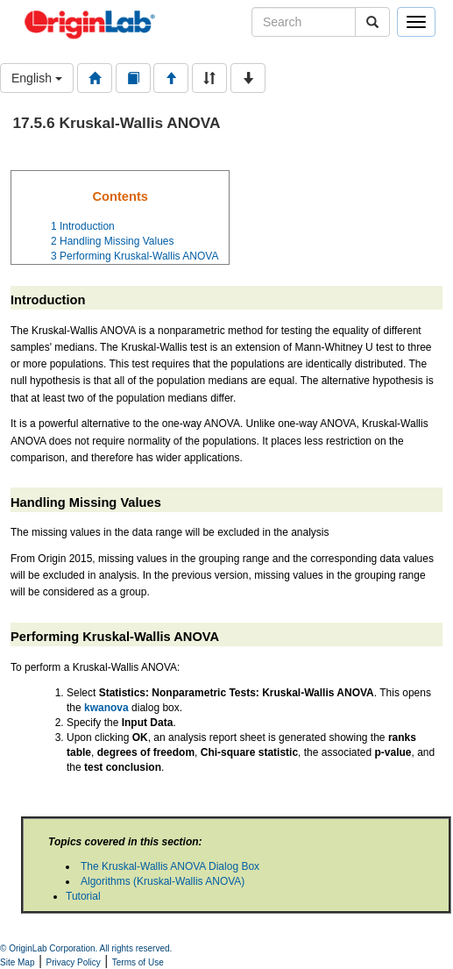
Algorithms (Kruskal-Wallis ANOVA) (162, 881)
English (36, 78)
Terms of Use (138, 962)
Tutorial (83, 896)
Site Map (17, 962)
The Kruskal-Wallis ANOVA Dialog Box (170, 866)
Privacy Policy (73, 962)
